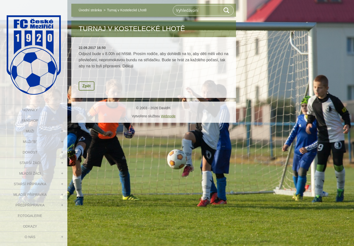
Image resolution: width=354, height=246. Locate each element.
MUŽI (30, 131)
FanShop (30, 121)
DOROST (30, 152)
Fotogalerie (30, 216)
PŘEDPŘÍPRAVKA (29, 205)
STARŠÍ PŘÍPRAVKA (30, 184)
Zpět (86, 86)
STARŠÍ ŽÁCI (29, 163)
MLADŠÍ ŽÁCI (30, 173)
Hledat (226, 10)
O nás (30, 237)
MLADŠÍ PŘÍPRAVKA (29, 195)
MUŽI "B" (30, 142)
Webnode (168, 116)
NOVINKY (30, 110)
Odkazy (30, 226)
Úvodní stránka (90, 10)
